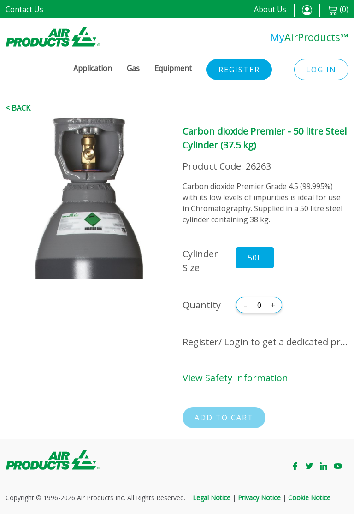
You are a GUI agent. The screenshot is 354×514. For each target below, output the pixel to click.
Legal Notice (211, 497)
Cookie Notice (309, 497)
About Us (270, 9)
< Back (18, 108)
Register (239, 70)
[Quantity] (259, 305)
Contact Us (24, 9)
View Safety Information (235, 378)
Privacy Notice (259, 497)
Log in (321, 70)
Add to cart (224, 418)
